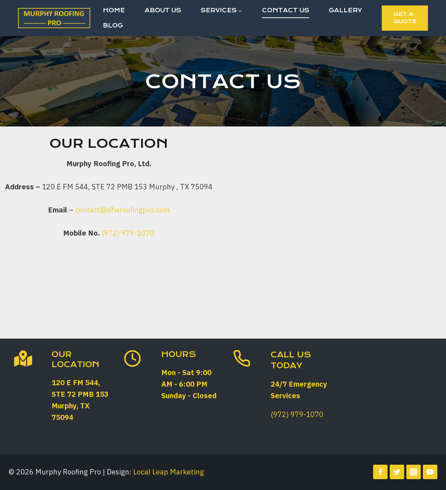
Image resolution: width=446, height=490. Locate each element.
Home (114, 10)
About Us (163, 10)
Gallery (345, 10)
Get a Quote (404, 18)
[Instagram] (413, 472)
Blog (113, 25)
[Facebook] (380, 472)
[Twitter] (397, 472)
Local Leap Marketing (168, 472)
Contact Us (285, 10)
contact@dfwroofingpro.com (122, 210)
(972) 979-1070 (127, 233)
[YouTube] (430, 472)
